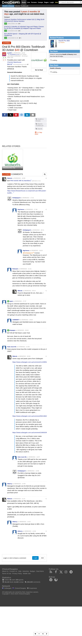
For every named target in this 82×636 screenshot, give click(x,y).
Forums (34, 2)
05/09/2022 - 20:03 (27, 319)
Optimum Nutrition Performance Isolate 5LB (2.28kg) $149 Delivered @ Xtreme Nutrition (24, 20)
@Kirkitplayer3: (28, 253)
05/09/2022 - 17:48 (31, 209)
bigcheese (21, 209)
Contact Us (13, 571)
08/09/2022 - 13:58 (33, 471)
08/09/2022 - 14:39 (19, 483)
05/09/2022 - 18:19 (37, 250)
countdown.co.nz (14, 54)
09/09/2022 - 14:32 (25, 521)
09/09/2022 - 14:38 (30, 531)
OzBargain (6, 588)
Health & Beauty (8, 6)
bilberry (9, 483)
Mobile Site (27, 573)
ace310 (9, 53)
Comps (40, 2)
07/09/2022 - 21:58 (24, 346)
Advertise (25, 571)
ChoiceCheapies (19, 588)
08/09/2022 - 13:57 (34, 457)
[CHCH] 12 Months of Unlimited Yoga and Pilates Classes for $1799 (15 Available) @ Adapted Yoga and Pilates (24, 27)
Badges (32, 571)
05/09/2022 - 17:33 (28, 198)
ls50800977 (15, 319)
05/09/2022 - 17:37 (20, 301)
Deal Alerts (40, 571)
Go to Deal (39, 70)
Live (28, 2)
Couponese (32, 588)
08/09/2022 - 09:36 (24, 356)
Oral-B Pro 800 (64, 41)
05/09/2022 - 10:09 (19, 178)
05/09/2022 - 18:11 (38, 230)
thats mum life (11, 346)
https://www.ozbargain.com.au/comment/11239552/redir (31, 362)
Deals (24, 2)
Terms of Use (6, 573)
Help (19, 571)
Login (52, 2)
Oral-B (39, 129)
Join (56, 2)
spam (11, 301)
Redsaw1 (15, 269)
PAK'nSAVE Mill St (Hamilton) (20, 180)
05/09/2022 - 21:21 (25, 269)
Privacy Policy (17, 573)
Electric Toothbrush (21, 6)
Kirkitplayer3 (16, 198)
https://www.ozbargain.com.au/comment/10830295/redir (31, 432)
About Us (5, 571)
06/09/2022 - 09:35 (22, 330)
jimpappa (12, 330)
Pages (46, 2)
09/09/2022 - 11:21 (19, 498)
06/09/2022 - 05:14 (30, 290)
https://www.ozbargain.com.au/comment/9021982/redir (31, 416)
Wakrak (9, 178)
